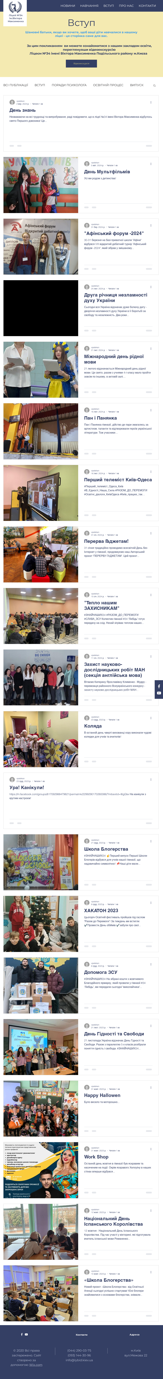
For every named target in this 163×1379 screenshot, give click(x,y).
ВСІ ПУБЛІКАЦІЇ (15, 85)
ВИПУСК (137, 85)
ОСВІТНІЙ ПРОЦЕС (108, 85)
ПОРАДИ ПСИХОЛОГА (69, 85)
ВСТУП (40, 85)
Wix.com (35, 1365)
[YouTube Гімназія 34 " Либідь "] (159, 692)
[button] (154, 85)
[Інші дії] (152, 102)
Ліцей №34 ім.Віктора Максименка (16, 18)
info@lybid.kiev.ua (79, 1360)
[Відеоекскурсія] (81, 64)
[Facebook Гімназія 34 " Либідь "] (159, 686)
